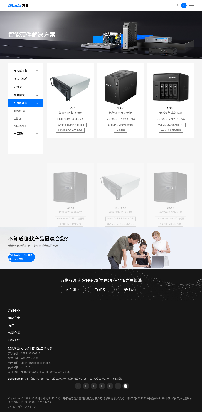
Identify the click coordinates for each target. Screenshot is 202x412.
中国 (12, 406)
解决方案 (14, 318)
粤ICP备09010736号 (139, 398)
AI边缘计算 (20, 103)
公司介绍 (14, 333)
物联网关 (19, 95)
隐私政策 (116, 378)
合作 (11, 325)
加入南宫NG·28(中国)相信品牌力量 (45, 378)
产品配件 (19, 133)
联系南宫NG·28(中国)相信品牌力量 (20, 257)
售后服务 (129, 289)
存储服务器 (20, 126)
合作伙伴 (72, 289)
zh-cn (33, 406)
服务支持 (14, 340)
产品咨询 (101, 289)
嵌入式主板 (21, 70)
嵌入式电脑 (21, 79)
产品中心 (14, 310)
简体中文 (22, 406)
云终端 (18, 87)
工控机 (17, 118)
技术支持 (119, 398)
